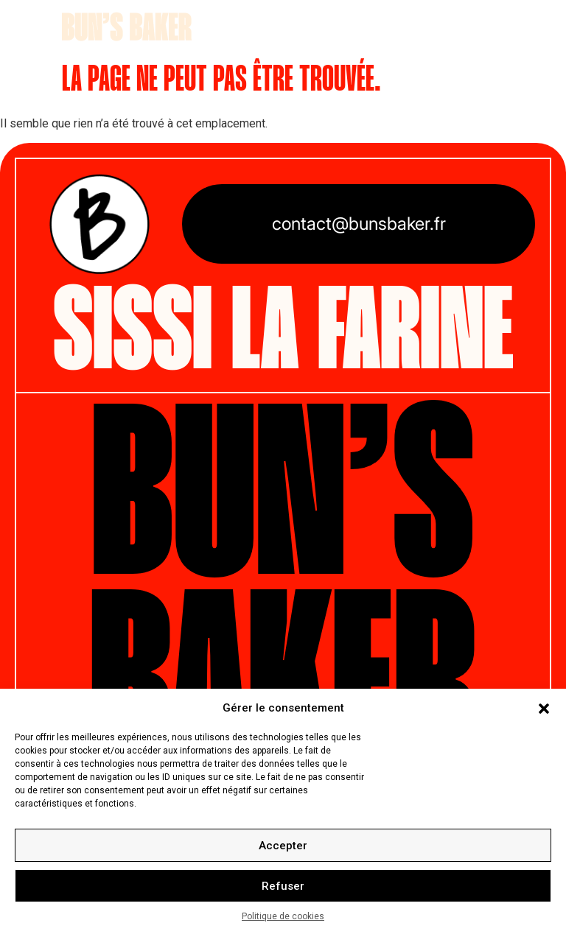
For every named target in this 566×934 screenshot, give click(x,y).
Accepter (283, 845)
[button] (544, 707)
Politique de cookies (283, 916)
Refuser (283, 886)
